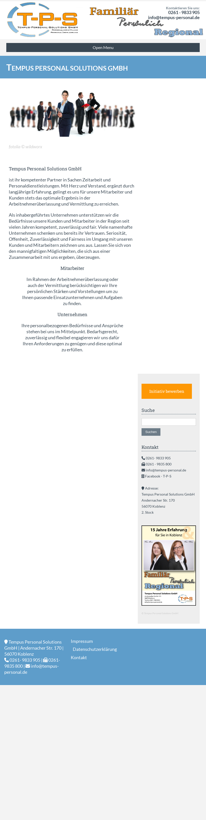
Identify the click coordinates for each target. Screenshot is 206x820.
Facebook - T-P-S (158, 476)
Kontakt (79, 657)
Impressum (82, 641)
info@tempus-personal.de (174, 17)
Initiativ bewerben (166, 391)
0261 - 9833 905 (184, 12)
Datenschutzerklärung (95, 649)
